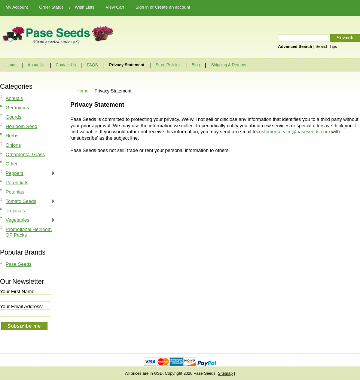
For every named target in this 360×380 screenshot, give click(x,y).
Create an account (172, 7)
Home (82, 91)
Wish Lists (84, 7)
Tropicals (15, 210)
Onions (13, 145)
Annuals (14, 98)
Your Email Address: (21, 306)
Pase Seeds (18, 264)
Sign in (142, 7)
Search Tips (326, 46)
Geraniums (17, 107)
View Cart (115, 7)
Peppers (27, 173)
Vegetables (27, 220)
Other (12, 164)
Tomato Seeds (27, 201)
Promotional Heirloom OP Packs (29, 232)
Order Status (51, 7)
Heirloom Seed (21, 126)
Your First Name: (18, 291)
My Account (17, 7)
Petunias (15, 192)
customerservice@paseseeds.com (293, 131)
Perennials (17, 182)
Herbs (12, 136)
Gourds (13, 117)
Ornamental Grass (25, 154)
